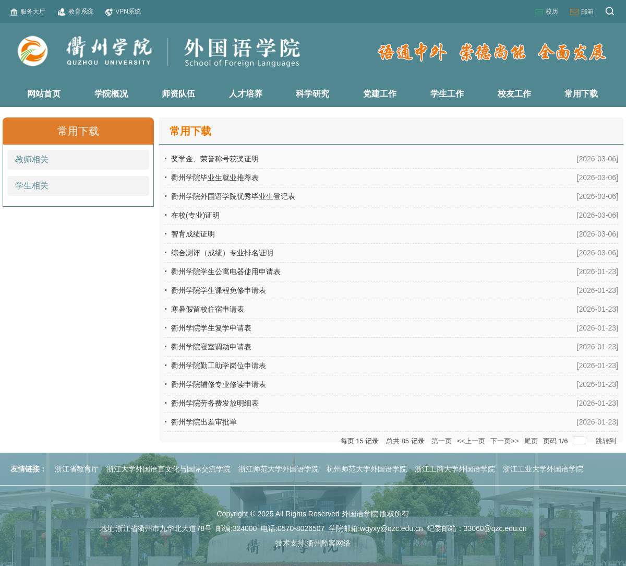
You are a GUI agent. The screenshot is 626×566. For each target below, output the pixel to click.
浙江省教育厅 (77, 469)
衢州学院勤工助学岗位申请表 (218, 365)
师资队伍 (178, 93)
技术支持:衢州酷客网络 (313, 543)
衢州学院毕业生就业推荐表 (215, 177)
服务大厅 (27, 12)
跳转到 (607, 441)
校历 (546, 12)
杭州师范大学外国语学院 (367, 469)
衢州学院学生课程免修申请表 (218, 290)
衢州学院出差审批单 (204, 422)
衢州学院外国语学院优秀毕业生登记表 (233, 196)
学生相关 (32, 185)
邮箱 (582, 12)
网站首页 (44, 93)
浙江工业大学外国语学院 (543, 469)
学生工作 (447, 93)
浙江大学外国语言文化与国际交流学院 (168, 469)
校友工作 (514, 93)
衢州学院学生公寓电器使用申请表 (226, 271)
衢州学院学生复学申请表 (211, 328)
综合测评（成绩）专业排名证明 (222, 253)
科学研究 (312, 93)
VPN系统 (123, 12)
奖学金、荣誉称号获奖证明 (215, 159)
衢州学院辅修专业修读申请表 (218, 384)
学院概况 (111, 93)
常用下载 (581, 93)
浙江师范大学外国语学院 (278, 469)
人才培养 (245, 93)
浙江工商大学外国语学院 (455, 469)
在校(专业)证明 (195, 215)
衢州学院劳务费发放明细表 (215, 403)
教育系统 (75, 12)
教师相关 (32, 159)
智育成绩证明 (193, 234)
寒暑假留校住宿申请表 (207, 309)
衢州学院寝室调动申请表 (211, 347)
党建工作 (379, 93)
